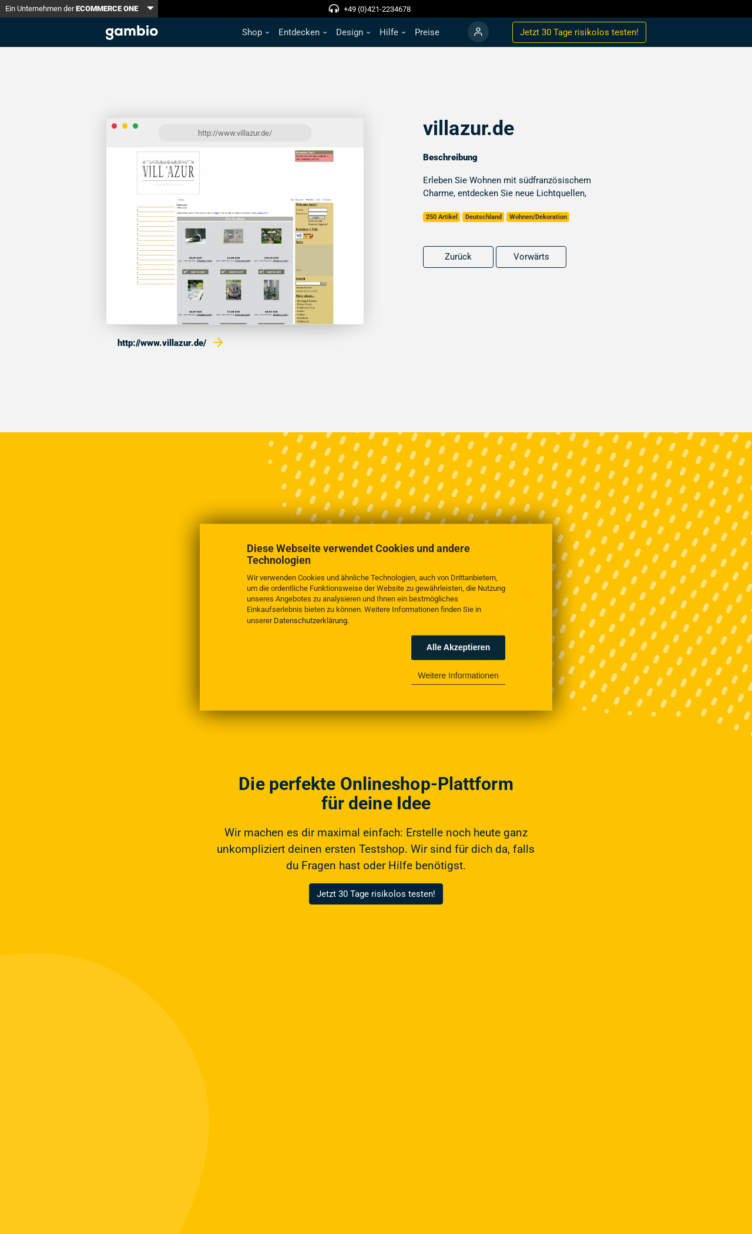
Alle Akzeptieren (458, 647)
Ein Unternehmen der (71, 8)
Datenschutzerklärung (310, 620)
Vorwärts (531, 256)
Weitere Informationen (458, 675)
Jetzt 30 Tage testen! (579, 32)
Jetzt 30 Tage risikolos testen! (376, 894)
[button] (255, 32)
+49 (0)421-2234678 (377, 9)
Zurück (458, 256)
